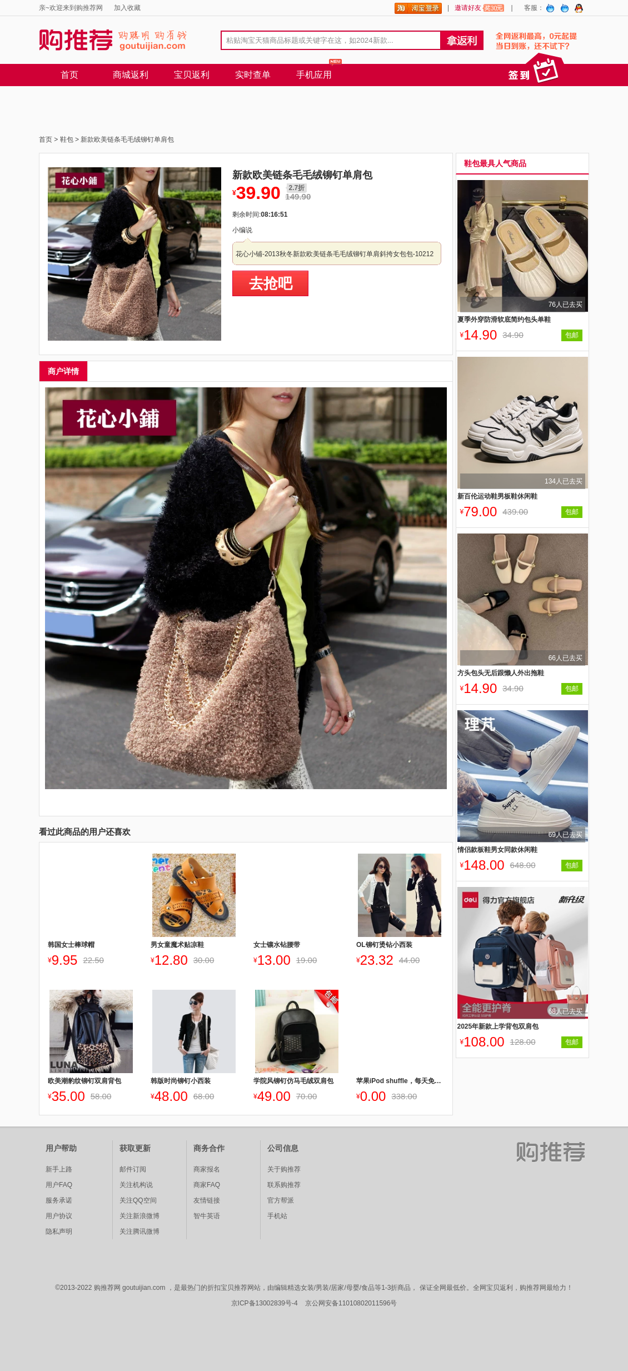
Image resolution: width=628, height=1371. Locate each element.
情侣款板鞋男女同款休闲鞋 (497, 850)
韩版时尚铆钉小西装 (181, 1081)
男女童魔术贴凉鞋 (177, 945)
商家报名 (206, 1169)
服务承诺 (59, 1200)
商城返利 (130, 74)
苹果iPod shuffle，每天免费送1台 (399, 1081)
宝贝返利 (192, 74)
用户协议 (59, 1216)
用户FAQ (59, 1185)
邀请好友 (480, 8)
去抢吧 (270, 283)
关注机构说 (136, 1185)
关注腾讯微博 (139, 1231)
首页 (69, 74)
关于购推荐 (284, 1169)
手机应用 (314, 74)
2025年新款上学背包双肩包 (498, 1026)
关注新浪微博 (139, 1216)
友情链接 (206, 1200)
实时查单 (253, 74)
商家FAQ (206, 1185)
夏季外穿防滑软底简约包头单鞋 (504, 319)
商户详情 (63, 371)
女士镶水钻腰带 (276, 945)
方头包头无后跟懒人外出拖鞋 (500, 673)
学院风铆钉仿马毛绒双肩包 (293, 1081)
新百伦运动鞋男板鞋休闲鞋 (497, 496)
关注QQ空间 (138, 1200)
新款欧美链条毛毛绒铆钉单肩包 (127, 139)
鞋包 (66, 139)
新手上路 (59, 1169)
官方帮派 (280, 1200)
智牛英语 (206, 1216)
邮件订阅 (132, 1169)
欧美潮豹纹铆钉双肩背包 (84, 1081)
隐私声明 (59, 1231)
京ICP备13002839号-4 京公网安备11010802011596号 (314, 1303)
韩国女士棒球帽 (71, 945)
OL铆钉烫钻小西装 (384, 945)
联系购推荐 (284, 1185)
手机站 (277, 1216)
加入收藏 (127, 8)
